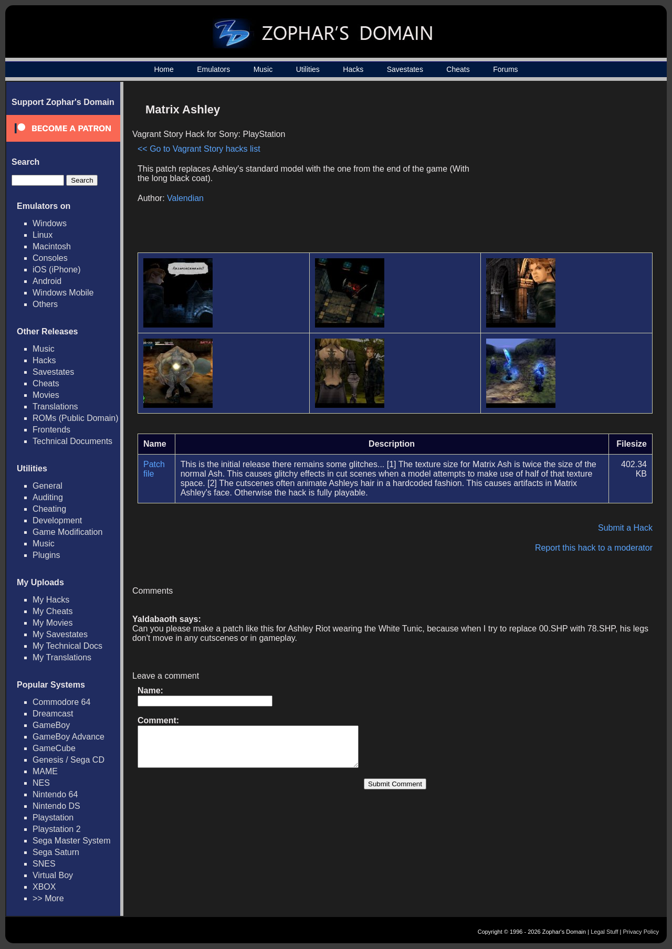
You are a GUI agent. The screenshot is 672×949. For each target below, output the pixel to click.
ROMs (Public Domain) (76, 418)
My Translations (62, 657)
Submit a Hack (625, 527)
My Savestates (60, 634)
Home (163, 69)
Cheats (457, 69)
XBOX (44, 886)
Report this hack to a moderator (594, 547)
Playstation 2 (57, 829)
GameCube (54, 748)
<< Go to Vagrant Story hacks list (199, 148)
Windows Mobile (63, 292)
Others (45, 304)
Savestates (405, 69)
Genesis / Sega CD (68, 759)
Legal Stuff (604, 932)
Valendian (185, 198)
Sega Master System (72, 840)
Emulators (213, 69)
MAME (45, 771)
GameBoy (51, 725)
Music (263, 69)
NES (41, 782)
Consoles (50, 258)
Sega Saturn (56, 852)
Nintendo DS (56, 806)
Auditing (48, 497)
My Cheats (52, 611)
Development (57, 520)
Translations (55, 406)
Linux (42, 234)
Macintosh (52, 246)
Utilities (308, 69)
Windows (50, 223)
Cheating (49, 508)
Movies (46, 395)
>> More (48, 898)
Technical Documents (72, 441)
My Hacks (51, 599)
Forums (505, 69)
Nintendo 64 (55, 794)
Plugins (46, 555)
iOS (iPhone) (57, 269)
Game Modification (67, 532)
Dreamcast (53, 713)
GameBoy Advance (68, 736)
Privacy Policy (641, 932)
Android (47, 281)
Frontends (51, 429)
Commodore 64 (61, 702)
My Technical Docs (67, 645)
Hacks (353, 69)
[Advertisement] (563, 171)
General (47, 485)
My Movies (52, 622)
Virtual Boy (53, 875)
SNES (44, 863)
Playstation (53, 817)
